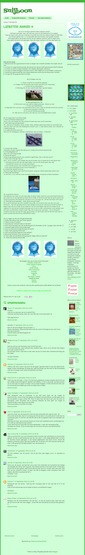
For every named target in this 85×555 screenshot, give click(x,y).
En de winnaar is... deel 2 (74, 139)
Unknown (10, 364)
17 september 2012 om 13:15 (23, 364)
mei (72, 229)
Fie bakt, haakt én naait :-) (75, 327)
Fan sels (10, 463)
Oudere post (59, 536)
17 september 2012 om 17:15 (21, 412)
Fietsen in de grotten (78, 319)
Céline (77, 389)
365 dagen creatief (34, 277)
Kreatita (34, 271)
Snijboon (17, 11)
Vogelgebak (78, 380)
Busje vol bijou (12, 498)
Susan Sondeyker (13, 393)
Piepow (71, 367)
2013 (71, 108)
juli (72, 224)
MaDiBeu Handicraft (34, 263)
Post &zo (73, 150)
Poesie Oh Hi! (11, 378)
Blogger (55, 552)
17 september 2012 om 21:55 (23, 463)
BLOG (6, 18)
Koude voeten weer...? (74, 174)
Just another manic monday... (74, 214)
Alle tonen (79, 406)
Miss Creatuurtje (34, 270)
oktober (73, 117)
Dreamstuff (73, 358)
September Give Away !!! (74, 207)
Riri (78, 241)
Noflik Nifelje (34, 268)
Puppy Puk (77, 400)
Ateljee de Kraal (12, 340)
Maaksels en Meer (75, 378)
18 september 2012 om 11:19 (26, 498)
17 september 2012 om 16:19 (28, 393)
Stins (34, 266)
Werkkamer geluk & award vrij (74, 163)
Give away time (77, 360)
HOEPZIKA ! (11, 451)
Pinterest (31, 18)
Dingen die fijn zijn (75, 338)
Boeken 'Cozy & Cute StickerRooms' (78, 332)
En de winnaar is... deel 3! (74, 132)
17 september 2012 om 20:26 (28, 434)
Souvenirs (74, 178)
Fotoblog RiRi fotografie (18, 18)
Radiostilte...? (74, 157)
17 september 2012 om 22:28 (24, 481)
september (74, 121)
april (72, 231)
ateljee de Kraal (74, 398)
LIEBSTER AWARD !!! (74, 169)
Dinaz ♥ (9, 308)
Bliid (34, 275)
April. (77, 340)
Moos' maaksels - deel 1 (74, 196)
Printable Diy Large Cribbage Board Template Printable (75, 352)
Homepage (34, 536)
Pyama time (78, 369)
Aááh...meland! (74, 181)
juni (72, 227)
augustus (74, 220)
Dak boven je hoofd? (74, 153)
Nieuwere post (9, 536)
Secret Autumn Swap (74, 186)
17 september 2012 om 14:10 (26, 378)
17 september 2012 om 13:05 (27, 340)
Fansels (34, 280)
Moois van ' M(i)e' (74, 303)
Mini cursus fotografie (44, 18)
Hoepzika (34, 273)
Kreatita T (10, 481)
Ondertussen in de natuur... (74, 191)
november (74, 113)
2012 (71, 111)
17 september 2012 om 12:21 (23, 325)
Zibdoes (34, 282)
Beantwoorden (12, 320)
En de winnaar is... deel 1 (74, 146)
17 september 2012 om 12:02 (22, 308)
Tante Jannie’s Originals (34, 264)
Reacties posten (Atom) (38, 541)
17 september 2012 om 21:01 (25, 451)
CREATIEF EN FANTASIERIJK (74, 349)
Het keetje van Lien (73, 315)
